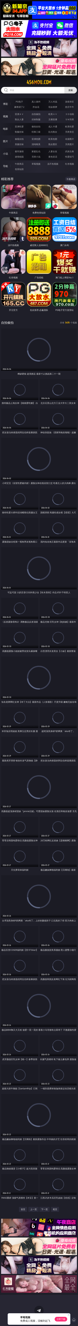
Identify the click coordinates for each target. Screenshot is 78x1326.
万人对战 (52, 101)
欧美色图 (52, 138)
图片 (5, 141)
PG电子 (19, 101)
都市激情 (19, 151)
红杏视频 (69, 163)
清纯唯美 (36, 144)
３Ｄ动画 (69, 114)
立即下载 (61, 1319)
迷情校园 (19, 156)
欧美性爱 (69, 126)
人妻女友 (52, 151)
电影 (5, 128)
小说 (5, 153)
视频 (5, 116)
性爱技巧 (69, 156)
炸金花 (36, 106)
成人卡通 (52, 126)
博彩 (5, 104)
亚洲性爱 (19, 126)
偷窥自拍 (19, 138)
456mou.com (38, 82)
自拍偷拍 (36, 114)
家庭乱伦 (36, 151)
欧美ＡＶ (52, 114)
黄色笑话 (52, 156)
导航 (5, 166)
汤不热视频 (52, 163)
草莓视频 (36, 163)
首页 (23, 1209)
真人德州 (36, 101)
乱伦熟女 (52, 131)
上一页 (33, 1209)
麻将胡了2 (19, 106)
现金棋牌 (52, 106)
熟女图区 (52, 144)
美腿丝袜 (19, 144)
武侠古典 (69, 151)
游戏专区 (69, 101)
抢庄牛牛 (69, 106)
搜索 (70, 90)
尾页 (55, 1209)
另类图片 (69, 144)
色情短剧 (19, 169)
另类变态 (69, 131)
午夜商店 (19, 163)
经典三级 (36, 131)
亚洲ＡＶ (19, 114)
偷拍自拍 (36, 126)
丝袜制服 (36, 119)
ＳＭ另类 (69, 119)
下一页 (44, 1209)
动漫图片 (69, 138)
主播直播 (52, 119)
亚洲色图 (36, 138)
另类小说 (36, 156)
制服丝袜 (19, 131)
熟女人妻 (19, 119)
